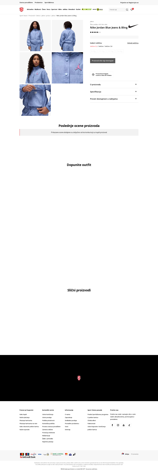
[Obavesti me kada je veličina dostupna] (93, 51)
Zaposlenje (68, 417)
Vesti (66, 426)
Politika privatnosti (48, 420)
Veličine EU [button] (93, 46)
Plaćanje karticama (26, 420)
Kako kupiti (23, 414)
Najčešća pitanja (47, 442)
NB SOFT (82, 469)
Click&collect (92, 420)
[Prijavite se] (131, 9)
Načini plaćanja (24, 417)
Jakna (53, 16)
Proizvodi (32, 16)
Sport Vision (23, 16)
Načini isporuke (25, 430)
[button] (119, 9)
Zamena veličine (47, 430)
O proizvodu (113, 84)
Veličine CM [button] (108, 46)
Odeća (38, 16)
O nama (67, 414)
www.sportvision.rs (70, 469)
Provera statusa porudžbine (51, 426)
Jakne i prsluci (46, 16)
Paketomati (91, 423)
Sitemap (67, 430)
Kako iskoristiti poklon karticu (29, 426)
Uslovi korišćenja (47, 414)
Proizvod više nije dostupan (103, 61)
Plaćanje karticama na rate (28, 423)
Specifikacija (113, 91)
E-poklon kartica (93, 417)
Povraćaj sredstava (48, 433)
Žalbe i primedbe (47, 439)
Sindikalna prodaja (71, 420)
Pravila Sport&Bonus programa (98, 414)
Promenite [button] (134, 454)
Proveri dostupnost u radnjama (113, 98)
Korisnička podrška (48, 423)
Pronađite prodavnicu (72, 423)
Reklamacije (46, 436)
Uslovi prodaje (47, 417)
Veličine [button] (101, 46)
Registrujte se (133, 3)
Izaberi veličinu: (96, 43)
